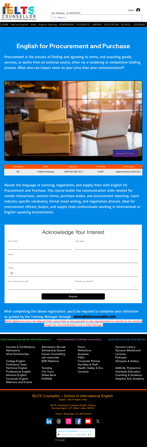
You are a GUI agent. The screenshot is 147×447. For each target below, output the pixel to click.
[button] (126, 24)
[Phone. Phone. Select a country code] (13, 273)
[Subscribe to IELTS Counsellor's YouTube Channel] (88, 421)
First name (12, 241)
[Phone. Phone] (76, 273)
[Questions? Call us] (125, 153)
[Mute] (88, 434)
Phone (11, 268)
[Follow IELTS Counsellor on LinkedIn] (49, 421)
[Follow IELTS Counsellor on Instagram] (69, 421)
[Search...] (96, 18)
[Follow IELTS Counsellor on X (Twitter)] (98, 421)
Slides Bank (49, 375)
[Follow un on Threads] (59, 421)
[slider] (92, 435)
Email (11, 254)
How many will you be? (19, 281)
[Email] (72, 260)
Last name (79, 241)
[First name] (39, 246)
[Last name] (105, 246)
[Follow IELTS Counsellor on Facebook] (78, 421)
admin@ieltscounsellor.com (94, 316)
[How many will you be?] (39, 287)
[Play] (59, 434)
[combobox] (106, 287)
